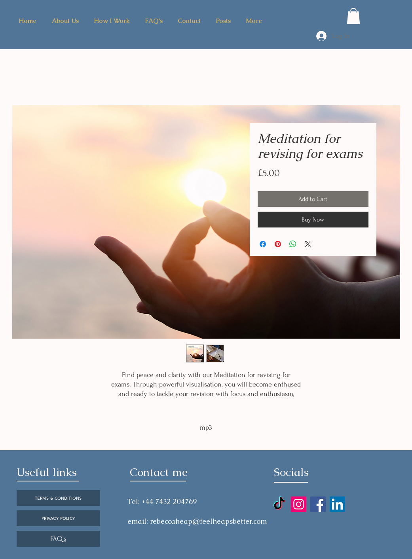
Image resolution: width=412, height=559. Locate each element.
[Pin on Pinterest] (278, 244)
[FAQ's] (58, 539)
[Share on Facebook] (263, 244)
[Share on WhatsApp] (293, 244)
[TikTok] (279, 504)
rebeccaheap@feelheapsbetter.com (208, 521)
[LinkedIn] (337, 504)
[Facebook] (318, 504)
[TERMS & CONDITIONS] (58, 498)
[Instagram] (298, 504)
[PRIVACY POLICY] (58, 518)
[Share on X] (308, 244)
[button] (353, 16)
